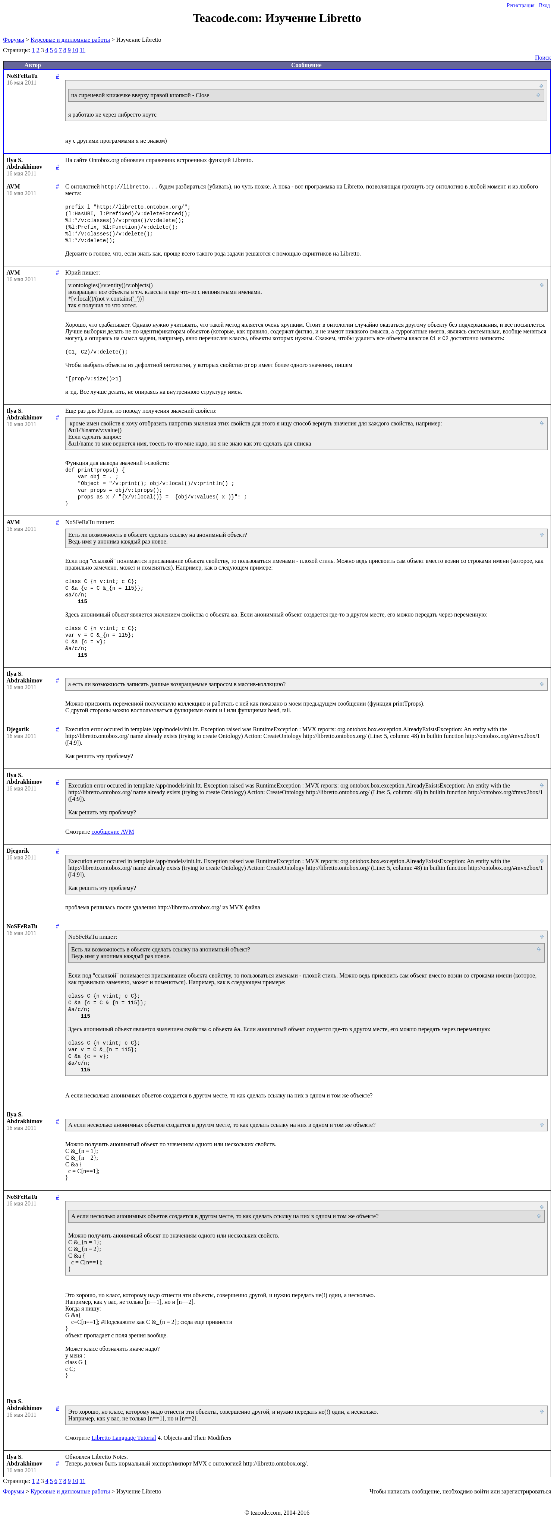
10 (75, 50)
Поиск (543, 57)
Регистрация (520, 5)
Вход (544, 5)
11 (82, 50)
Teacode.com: (229, 18)
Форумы (13, 40)
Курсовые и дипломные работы (70, 40)
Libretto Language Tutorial (123, 1438)
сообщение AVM (112, 831)
